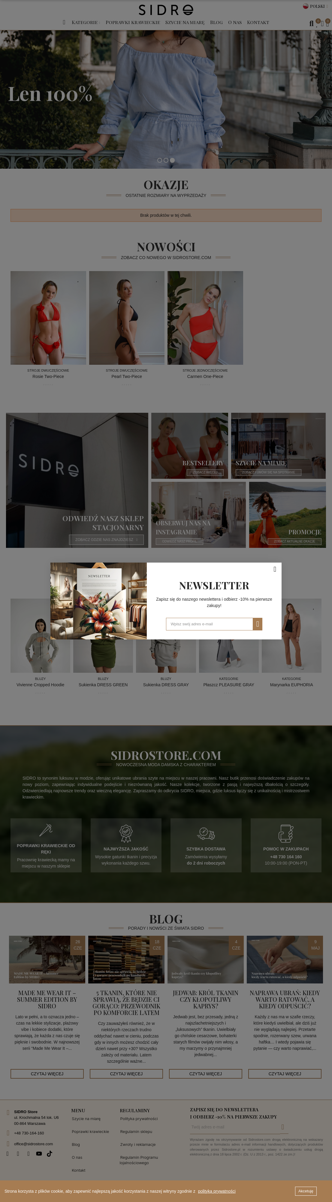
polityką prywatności (217, 1191)
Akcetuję (305, 1191)
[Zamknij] (275, 569)
